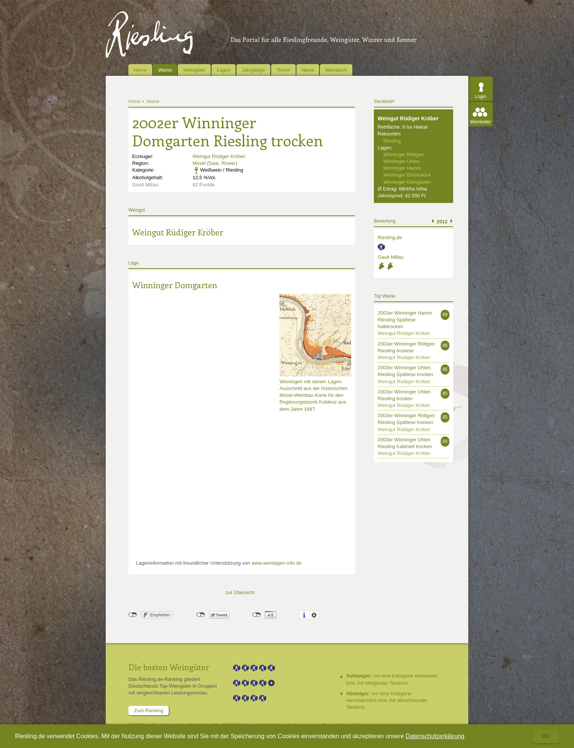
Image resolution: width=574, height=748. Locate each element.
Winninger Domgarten (174, 284)
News (308, 70)
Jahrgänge (253, 70)
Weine (165, 70)
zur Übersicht (240, 592)
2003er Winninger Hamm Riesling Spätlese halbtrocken (405, 319)
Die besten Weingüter (168, 667)
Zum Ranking (148, 710)
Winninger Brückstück (407, 175)
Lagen (223, 70)
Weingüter (194, 70)
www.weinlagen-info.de (277, 563)
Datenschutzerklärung (435, 736)
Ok (545, 736)
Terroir (283, 70)
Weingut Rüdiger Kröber (219, 156)
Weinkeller (480, 121)
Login (480, 96)
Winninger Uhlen (401, 161)
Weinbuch (336, 70)
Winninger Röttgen (403, 154)
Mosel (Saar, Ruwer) (215, 163)
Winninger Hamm (402, 168)
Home (140, 70)
